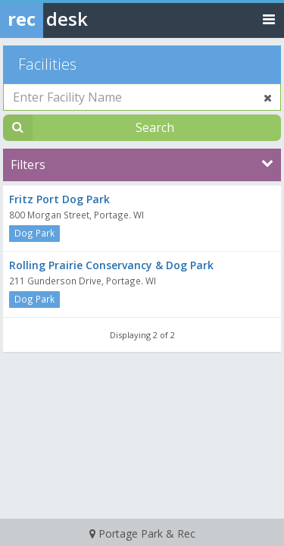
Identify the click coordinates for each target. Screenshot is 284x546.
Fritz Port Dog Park (59, 199)
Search (155, 127)
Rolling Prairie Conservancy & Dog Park (111, 265)
